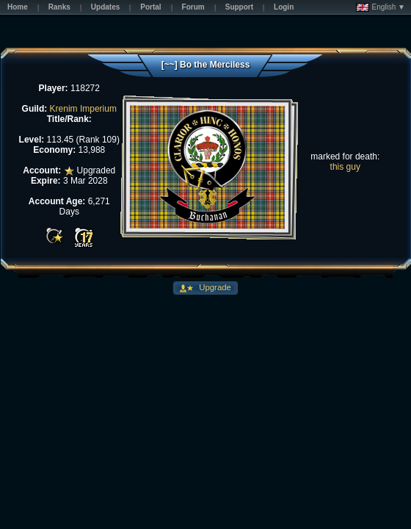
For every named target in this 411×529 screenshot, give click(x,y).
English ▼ (380, 7)
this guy (345, 167)
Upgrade (214, 287)
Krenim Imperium (83, 109)
